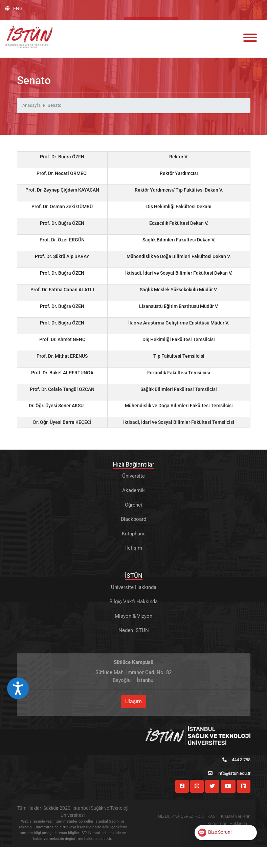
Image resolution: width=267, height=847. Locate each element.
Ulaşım (133, 701)
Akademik (133, 490)
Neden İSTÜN (133, 630)
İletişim (133, 548)
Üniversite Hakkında (133, 587)
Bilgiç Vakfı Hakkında (133, 601)
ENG (14, 8)
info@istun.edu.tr (229, 773)
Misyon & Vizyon (133, 616)
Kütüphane (134, 534)
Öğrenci (133, 505)
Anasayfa (31, 105)
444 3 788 (236, 759)
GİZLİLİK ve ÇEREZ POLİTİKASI (187, 816)
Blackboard (133, 519)
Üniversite (133, 476)
